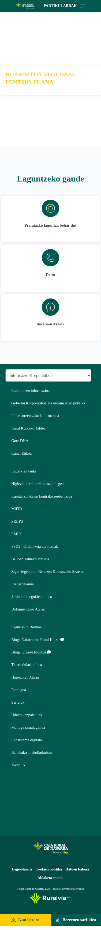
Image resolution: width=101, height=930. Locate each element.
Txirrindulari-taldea (26, 665)
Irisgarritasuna (22, 584)
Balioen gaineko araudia (30, 559)
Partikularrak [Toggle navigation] (65, 6)
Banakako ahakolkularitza (31, 752)
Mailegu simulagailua (28, 727)
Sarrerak (17, 702)
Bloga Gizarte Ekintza (31, 652)
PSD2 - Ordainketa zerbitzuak (34, 546)
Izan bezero (28, 919)
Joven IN (18, 765)
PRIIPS (17, 521)
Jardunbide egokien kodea (31, 596)
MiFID (16, 509)
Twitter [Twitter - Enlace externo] (11, 796)
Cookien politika (48, 869)
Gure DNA (19, 441)
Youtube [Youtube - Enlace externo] (11, 821)
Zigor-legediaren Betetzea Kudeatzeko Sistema (47, 571)
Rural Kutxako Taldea (28, 428)
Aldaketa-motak (50, 878)
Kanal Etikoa (21, 453)
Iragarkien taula (23, 471)
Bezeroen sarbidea (79, 919)
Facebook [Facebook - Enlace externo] (11, 783)
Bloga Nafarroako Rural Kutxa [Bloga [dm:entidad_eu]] (37, 639)
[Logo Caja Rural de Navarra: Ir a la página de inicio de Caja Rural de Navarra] (25, 6)
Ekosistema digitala (26, 740)
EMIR (16, 534)
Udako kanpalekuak (26, 715)
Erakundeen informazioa (30, 390)
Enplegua (18, 690)
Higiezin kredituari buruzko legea (37, 484)
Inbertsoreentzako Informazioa (35, 415)
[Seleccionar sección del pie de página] (48, 375)
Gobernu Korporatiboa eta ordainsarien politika (48, 403)
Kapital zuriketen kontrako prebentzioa (41, 496)
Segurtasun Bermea (26, 627)
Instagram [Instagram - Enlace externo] (11, 809)
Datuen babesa (77, 869)
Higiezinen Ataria (25, 677)
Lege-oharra (22, 869)
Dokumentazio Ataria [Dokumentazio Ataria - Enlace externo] (27, 609)
